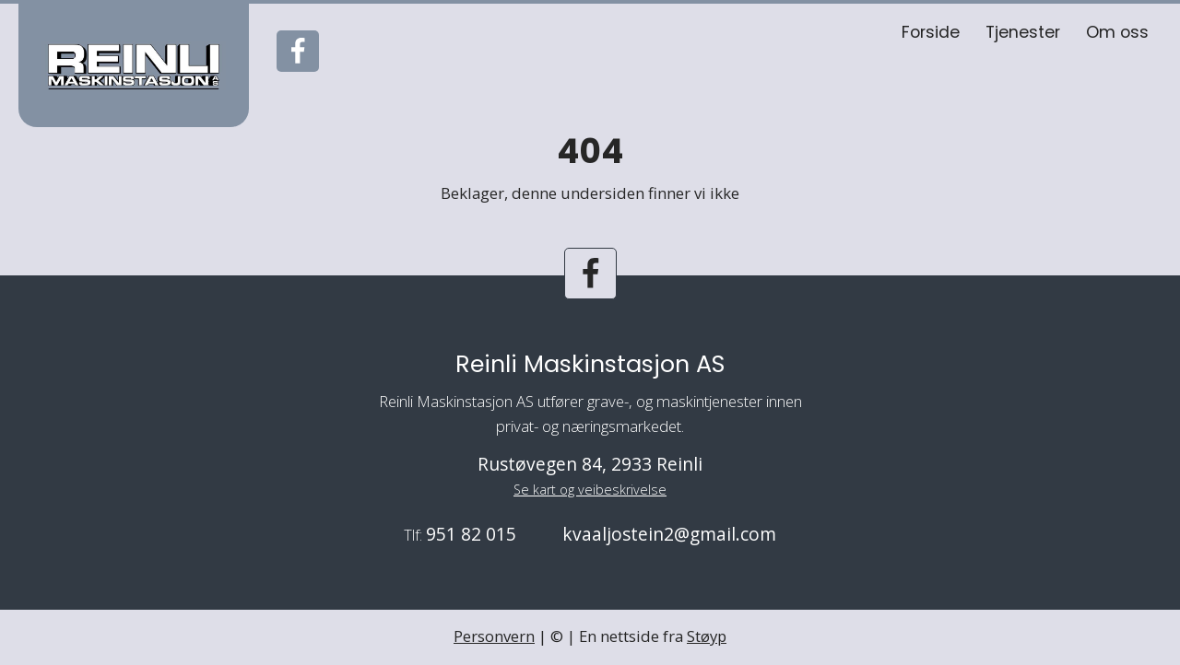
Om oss (1117, 32)
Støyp (706, 636)
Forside (931, 32)
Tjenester (1022, 32)
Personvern (494, 636)
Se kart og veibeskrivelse (590, 489)
